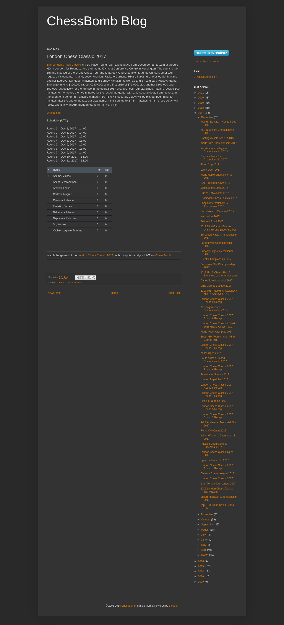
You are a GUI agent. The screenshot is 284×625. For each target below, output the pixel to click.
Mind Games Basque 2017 (215, 285)
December (207, 117)
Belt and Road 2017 (211, 221)
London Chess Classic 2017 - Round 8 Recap (217, 317)
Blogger (173, 605)
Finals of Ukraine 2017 (213, 400)
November (207, 514)
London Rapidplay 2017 (214, 379)
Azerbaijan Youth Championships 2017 (214, 309)
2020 (201, 97)
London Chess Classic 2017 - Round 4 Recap (217, 394)
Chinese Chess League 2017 (217, 473)
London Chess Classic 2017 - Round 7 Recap (217, 346)
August (205, 529)
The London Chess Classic (64, 64)
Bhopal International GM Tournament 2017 (214, 205)
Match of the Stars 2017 (214, 187)
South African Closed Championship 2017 (213, 360)
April (204, 549)
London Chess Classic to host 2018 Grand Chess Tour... (217, 325)
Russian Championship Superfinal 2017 (213, 445)
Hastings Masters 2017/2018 (217, 138)
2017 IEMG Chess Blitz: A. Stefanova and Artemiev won (218, 274)
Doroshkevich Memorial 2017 (217, 211)
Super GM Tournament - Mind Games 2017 (217, 338)
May (204, 544)
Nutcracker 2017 (209, 216)
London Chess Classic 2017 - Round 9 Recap (217, 300)
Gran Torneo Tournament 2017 (218, 483)
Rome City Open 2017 (213, 430)
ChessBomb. (163, 255)
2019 (201, 102)
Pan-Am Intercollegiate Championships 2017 (214, 150)
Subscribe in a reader (207, 61)
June (204, 539)
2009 (201, 581)
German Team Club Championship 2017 (213, 158)
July (203, 534)
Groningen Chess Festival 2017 (218, 198)
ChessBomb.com (207, 76)
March (205, 555)
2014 (201, 571)
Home (114, 292)
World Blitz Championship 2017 (218, 143)
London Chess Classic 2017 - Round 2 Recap (217, 416)
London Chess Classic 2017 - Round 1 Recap (217, 467)
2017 (201, 113)
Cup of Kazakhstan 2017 (214, 193)
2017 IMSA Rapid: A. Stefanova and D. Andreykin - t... (218, 292)
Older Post (174, 292)
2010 (201, 576)
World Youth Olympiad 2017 (216, 331)
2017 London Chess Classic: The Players (217, 490)
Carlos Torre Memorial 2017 (216, 280)
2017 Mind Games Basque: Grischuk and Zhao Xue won (218, 228)
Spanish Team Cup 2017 (214, 460)
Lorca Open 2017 (210, 169)
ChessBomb (129, 605)
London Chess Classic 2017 (95, 255)
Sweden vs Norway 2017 (214, 374)
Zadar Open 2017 (210, 353)
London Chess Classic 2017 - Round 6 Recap (217, 368)
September (207, 524)
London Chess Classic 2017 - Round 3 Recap (217, 408)
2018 (201, 107)
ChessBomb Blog (97, 21)
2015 (201, 566)
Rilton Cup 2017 (209, 164)
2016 (201, 561)
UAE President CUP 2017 (215, 182)
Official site (54, 112)
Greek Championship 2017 (215, 259)
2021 (201, 92)
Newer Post (54, 292)
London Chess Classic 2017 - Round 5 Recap (217, 386)
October (206, 519)
